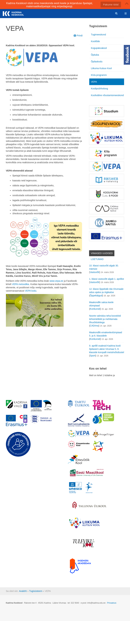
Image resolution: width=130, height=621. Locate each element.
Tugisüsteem (35, 591)
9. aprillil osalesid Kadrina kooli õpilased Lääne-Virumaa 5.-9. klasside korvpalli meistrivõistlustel (106, 349)
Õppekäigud (96, 295)
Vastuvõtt (94, 272)
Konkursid (95, 309)
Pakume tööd (110, 4)
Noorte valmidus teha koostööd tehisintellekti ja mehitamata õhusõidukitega (105, 319)
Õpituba (95, 54)
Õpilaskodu (96, 61)
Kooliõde (95, 41)
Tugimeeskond (98, 34)
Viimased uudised (102, 253)
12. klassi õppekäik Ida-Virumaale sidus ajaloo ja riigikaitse (106, 291)
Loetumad (97, 259)
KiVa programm (99, 75)
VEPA (94, 81)
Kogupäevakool (99, 48)
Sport (92, 355)
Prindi (78, 35)
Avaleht (23, 591)
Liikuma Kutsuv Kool (101, 68)
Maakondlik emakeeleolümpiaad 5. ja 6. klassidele (105, 334)
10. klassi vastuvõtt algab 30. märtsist (104, 267)
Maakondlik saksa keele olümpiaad (101, 304)
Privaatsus (111, 603)
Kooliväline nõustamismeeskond (107, 95)
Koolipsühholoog (99, 88)
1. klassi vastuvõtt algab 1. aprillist (106, 279)
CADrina (94, 325)
